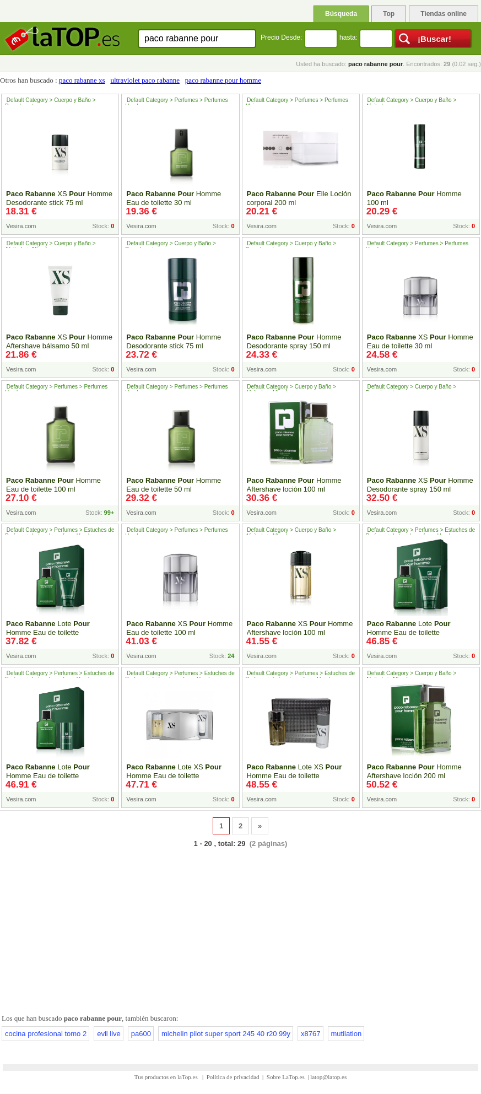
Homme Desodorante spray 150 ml (294, 341)
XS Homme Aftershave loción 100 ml (300, 628)
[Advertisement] (240, 929)
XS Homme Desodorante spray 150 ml (420, 484)
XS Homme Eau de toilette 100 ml (179, 628)
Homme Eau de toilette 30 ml (173, 198)
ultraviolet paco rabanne (145, 80)
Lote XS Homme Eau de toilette (173, 771)
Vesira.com (21, 226)
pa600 (141, 1034)
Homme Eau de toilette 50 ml (173, 484)
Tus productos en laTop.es (166, 1077)
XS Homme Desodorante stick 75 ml (59, 198)
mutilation (346, 1034)
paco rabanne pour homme (223, 80)
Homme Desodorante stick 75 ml (173, 341)
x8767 (310, 1034)
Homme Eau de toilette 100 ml (53, 484)
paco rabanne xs (82, 80)
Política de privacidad (233, 1077)
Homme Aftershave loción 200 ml (414, 771)
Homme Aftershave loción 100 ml (294, 484)
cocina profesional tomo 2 (46, 1034)
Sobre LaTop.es (286, 1077)
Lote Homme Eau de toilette (48, 628)
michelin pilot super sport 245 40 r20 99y (225, 1034)
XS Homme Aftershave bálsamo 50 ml (59, 341)
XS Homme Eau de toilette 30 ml (420, 341)
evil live (109, 1034)
